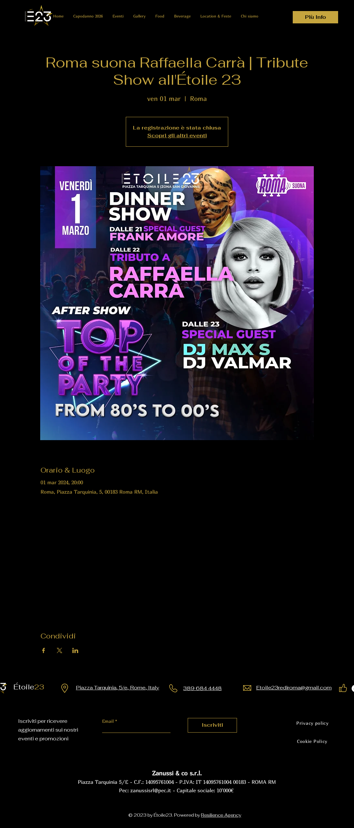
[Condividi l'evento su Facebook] (44, 650)
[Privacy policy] (312, 723)
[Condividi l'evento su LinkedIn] (75, 650)
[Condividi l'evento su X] (59, 650)
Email (108, 721)
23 (31, 686)
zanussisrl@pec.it (150, 790)
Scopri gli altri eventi (177, 135)
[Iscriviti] (212, 725)
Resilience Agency (221, 815)
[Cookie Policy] (312, 741)
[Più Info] (315, 17)
